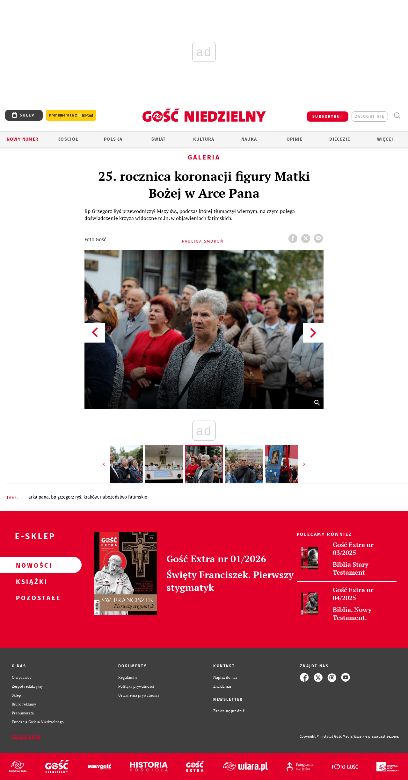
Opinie (294, 139)
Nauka (249, 139)
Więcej (385, 139)
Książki (30, 581)
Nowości (30, 565)
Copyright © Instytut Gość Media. (326, 736)
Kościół (68, 139)
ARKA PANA (38, 497)
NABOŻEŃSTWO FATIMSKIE (123, 497)
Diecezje (339, 139)
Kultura (204, 139)
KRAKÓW (91, 497)
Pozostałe (30, 597)
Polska (113, 139)
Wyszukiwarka (397, 116)
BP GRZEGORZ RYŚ (66, 497)
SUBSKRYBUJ (327, 116)
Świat (158, 139)
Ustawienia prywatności (138, 695)
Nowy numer (23, 139)
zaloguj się (369, 116)
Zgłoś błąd (26, 736)
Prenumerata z (71, 115)
